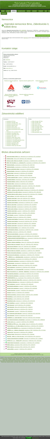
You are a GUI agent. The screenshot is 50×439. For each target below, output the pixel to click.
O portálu (34, 353)
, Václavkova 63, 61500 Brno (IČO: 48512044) (20, 183)
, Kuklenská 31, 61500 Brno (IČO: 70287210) (20, 309)
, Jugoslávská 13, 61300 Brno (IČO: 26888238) (26, 319)
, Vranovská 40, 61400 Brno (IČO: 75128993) (21, 225)
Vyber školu (44, 359)
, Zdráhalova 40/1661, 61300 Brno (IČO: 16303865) (22, 294)
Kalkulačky (30, 353)
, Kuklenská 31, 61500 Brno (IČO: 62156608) (20, 173)
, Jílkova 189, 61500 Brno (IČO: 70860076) (20, 307)
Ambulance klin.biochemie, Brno (13, 128)
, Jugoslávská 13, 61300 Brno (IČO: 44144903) (22, 265)
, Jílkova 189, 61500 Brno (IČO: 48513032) (19, 158)
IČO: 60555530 (22, 30)
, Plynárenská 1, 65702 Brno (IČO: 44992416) (22, 219)
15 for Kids (16, 361)
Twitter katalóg (26, 357)
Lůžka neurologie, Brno (37, 128)
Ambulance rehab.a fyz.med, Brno (13, 145)
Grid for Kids (21, 361)
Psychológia (47, 357)
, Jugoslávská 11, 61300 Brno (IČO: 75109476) (24, 252)
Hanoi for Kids (10, 361)
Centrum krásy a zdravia (29, 358)
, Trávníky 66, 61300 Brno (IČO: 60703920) (23, 317)
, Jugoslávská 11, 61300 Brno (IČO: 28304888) (25, 248)
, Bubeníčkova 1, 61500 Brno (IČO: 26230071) (25, 326)
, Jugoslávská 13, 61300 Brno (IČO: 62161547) (23, 275)
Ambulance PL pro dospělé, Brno (13, 138)
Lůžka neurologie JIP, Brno (37, 126)
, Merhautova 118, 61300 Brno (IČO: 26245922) (24, 156)
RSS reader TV (33, 357)
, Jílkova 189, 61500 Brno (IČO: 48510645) (21, 200)
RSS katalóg (19, 357)
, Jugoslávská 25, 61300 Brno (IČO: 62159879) (22, 204)
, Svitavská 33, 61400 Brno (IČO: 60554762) (23, 236)
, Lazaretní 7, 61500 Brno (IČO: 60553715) (20, 290)
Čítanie (42, 357)
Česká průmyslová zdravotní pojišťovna (42, 81)
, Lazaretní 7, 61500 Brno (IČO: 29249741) (19, 349)
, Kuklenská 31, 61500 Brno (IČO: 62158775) (24, 280)
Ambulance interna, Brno (11, 126)
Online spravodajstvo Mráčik (10, 357)
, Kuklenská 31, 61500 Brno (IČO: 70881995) (19, 231)
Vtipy (14, 358)
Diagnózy (16, 353)
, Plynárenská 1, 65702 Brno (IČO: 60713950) (21, 179)
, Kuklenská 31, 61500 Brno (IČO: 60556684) (23, 169)
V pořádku (28, 437)
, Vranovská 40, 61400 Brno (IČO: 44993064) (21, 223)
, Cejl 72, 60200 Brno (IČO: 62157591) (20, 227)
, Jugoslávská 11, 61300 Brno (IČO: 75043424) (23, 255)
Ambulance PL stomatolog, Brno (13, 141)
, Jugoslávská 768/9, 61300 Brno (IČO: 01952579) (21, 344)
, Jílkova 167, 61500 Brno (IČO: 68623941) (23, 242)
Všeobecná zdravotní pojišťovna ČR (11, 81)
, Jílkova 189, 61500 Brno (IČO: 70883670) (21, 198)
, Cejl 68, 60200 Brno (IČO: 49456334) (18, 240)
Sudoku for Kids (44, 360)
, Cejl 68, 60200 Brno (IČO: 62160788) (18, 296)
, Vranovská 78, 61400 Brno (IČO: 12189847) (25, 338)
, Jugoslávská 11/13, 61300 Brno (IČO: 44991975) (22, 259)
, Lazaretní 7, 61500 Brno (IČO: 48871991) (22, 286)
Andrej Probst (24, 354)
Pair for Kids (3, 361)
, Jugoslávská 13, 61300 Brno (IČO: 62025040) (25, 269)
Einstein (40, 361)
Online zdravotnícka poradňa (35, 359)
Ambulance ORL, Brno (11, 136)
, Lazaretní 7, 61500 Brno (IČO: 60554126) (20, 284)
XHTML (36, 354)
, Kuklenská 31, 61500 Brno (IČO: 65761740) (21, 301)
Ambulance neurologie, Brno (12, 133)
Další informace (35, 437)
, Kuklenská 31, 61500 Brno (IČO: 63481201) (23, 282)
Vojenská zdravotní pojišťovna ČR (26, 80)
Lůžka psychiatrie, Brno (37, 132)
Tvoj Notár (33, 360)
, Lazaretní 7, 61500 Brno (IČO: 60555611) (19, 311)
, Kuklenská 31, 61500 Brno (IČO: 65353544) (22, 234)
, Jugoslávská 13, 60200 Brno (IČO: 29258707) (26, 162)
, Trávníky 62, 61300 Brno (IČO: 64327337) (20, 315)
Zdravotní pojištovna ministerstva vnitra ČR (26, 95)
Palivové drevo (17, 360)
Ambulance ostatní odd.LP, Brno (13, 137)
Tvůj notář (38, 360)
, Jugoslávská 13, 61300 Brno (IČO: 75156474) (20, 263)
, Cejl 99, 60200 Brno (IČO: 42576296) (18, 298)
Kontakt (38, 353)
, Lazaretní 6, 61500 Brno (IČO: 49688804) (20, 321)
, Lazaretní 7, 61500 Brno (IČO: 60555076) (20, 303)
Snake (44, 361)
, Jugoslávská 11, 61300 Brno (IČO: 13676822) (23, 342)
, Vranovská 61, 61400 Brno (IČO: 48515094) (23, 185)
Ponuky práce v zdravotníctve (22, 359)
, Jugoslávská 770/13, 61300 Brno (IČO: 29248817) (23, 277)
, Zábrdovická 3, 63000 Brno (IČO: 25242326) (24, 340)
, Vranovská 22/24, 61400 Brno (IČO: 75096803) (24, 194)
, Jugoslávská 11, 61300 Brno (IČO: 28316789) (25, 257)
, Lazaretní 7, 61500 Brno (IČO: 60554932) (21, 213)
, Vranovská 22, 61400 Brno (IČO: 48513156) (24, 192)
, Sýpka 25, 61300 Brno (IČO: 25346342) (25, 324)
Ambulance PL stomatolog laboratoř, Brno (15, 140)
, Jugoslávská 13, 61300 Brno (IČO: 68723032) (23, 273)
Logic (37, 361)
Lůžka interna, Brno (36, 124)
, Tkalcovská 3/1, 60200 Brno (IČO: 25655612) (20, 332)
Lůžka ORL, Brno (35, 130)
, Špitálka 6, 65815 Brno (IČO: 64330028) (20, 181)
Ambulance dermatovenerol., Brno (13, 124)
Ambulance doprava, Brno (12, 125)
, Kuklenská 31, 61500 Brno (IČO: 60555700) (20, 171)
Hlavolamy (10, 358)
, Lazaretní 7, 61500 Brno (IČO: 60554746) (21, 177)
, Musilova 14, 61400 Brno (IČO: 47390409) (19, 217)
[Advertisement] (27, 42)
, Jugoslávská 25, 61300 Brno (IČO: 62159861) (22, 206)
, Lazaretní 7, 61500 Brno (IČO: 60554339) (19, 175)
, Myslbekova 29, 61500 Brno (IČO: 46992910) (25, 190)
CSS (40, 354)
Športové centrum (38, 358)
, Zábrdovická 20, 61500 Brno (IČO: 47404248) (20, 334)
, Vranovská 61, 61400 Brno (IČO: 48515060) (20, 188)
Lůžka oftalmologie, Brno (37, 129)
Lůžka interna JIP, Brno (37, 125)
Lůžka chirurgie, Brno (36, 122)
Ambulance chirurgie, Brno (12, 122)
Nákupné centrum (19, 358)
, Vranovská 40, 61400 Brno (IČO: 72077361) (22, 221)
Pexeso (33, 361)
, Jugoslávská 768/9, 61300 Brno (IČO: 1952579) (21, 347)
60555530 (8, 59)
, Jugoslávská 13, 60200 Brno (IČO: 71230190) (22, 229)
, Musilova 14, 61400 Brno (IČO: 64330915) (18, 292)
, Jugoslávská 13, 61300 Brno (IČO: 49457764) (21, 165)
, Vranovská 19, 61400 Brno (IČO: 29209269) (26, 238)
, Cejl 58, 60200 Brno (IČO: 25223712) (24, 336)
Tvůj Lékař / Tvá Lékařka (27, 3)
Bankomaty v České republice (9, 359)
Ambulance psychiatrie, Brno (12, 142)
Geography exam (3, 358)
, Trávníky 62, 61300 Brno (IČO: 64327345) (23, 313)
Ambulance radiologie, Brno (12, 144)
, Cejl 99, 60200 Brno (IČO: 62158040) (19, 305)
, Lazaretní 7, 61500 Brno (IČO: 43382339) (21, 211)
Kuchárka (38, 357)
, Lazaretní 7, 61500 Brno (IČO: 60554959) (19, 215)
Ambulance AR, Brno (10, 121)
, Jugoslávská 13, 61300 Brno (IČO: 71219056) (22, 202)
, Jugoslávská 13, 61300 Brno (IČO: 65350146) (21, 267)
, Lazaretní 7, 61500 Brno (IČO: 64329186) (22, 288)
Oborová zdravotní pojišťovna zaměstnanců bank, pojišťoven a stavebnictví (11, 95)
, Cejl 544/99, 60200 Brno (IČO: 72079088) (19, 196)
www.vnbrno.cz (9, 68)
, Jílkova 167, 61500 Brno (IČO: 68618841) (21, 246)
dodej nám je (26, 37)
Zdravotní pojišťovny (23, 353)
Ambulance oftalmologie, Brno (12, 134)
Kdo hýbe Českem (10, 360)
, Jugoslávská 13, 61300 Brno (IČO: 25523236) (24, 328)
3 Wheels (48, 361)
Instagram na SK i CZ (25, 360)
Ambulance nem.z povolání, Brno (13, 132)
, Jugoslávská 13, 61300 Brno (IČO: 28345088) (28, 271)
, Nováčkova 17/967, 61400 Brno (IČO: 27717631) (26, 330)
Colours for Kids (28, 361)
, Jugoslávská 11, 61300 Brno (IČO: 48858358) (23, 250)
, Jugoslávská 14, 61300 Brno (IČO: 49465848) (21, 167)
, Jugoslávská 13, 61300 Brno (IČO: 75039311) (23, 261)
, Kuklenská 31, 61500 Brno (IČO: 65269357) (22, 209)
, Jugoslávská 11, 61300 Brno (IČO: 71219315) (25, 160)
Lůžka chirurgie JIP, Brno (37, 121)
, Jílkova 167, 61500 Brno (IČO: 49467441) (22, 244)
